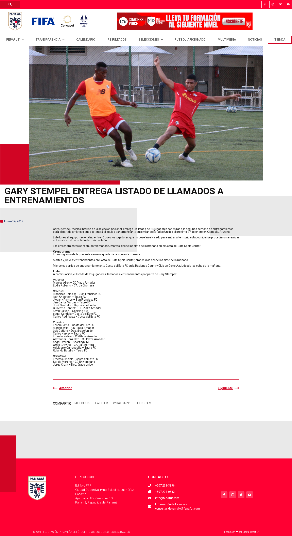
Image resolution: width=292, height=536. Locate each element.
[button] (81, 403)
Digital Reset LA (251, 532)
